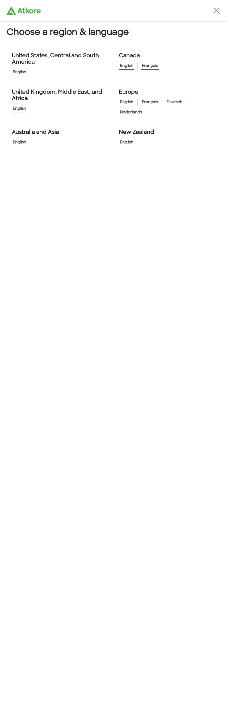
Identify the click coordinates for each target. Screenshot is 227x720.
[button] (217, 11)
